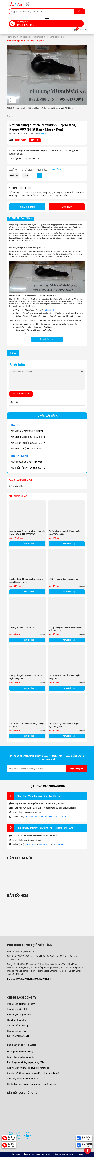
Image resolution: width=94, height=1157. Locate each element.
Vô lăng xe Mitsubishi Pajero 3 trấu (64, 579)
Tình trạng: (34, 134)
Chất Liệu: (27, 169)
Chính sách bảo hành (17, 1009)
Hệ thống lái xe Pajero (56, 37)
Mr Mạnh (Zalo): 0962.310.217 (28, 431)
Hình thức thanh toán (17, 1020)
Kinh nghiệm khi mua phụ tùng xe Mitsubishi (28, 1068)
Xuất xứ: (13, 169)
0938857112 (58, 844)
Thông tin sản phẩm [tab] (20, 218)
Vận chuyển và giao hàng (19, 1014)
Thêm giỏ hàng (27, 207)
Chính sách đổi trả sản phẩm (21, 1004)
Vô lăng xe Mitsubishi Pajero (21, 627)
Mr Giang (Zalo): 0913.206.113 (28, 436)
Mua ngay (67, 207)
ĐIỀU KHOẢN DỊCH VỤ (18, 1036)
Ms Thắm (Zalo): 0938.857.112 (28, 467)
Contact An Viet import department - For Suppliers (31, 1084)
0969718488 (30, 844)
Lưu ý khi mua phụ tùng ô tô (20, 1057)
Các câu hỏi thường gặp (18, 1025)
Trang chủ (11, 37)
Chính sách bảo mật (17, 1031)
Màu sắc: (42, 169)
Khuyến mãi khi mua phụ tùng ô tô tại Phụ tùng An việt (33, 1073)
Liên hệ (34, 140)
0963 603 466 (46, 817)
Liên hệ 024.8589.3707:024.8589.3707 (29, 979)
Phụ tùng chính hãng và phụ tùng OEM (25, 1062)
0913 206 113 (61, 817)
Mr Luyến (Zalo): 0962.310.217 (28, 442)
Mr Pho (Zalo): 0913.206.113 (27, 448)
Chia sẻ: (10, 116)
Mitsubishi (49, 310)
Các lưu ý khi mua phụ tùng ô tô (22, 1078)
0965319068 (44, 844)
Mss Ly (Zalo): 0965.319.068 (26, 461)
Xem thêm (47, 339)
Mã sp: (12, 134)
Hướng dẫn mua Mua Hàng (20, 1051)
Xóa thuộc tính (56, 169)
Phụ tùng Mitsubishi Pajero (31, 37)
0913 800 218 (31, 817)
